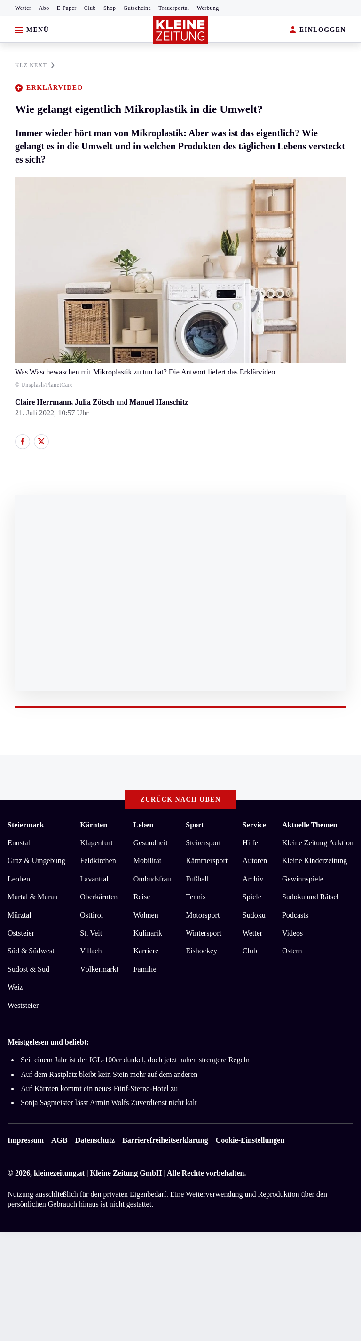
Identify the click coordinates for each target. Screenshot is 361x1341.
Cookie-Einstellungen (250, 1140)
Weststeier (23, 1005)
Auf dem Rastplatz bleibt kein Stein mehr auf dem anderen (109, 1074)
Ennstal (19, 843)
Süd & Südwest (31, 951)
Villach (91, 951)
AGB (59, 1140)
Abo (44, 8)
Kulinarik (147, 933)
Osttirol (91, 915)
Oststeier (21, 933)
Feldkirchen (98, 861)
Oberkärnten (99, 897)
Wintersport (203, 933)
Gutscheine (137, 8)
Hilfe (250, 843)
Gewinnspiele (302, 879)
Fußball (197, 879)
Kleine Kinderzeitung (314, 861)
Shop (109, 8)
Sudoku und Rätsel (310, 897)
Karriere (145, 951)
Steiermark (26, 825)
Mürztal (19, 915)
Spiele (252, 897)
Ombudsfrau (152, 879)
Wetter (23, 8)
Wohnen (145, 915)
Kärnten (93, 825)
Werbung (208, 8)
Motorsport (203, 915)
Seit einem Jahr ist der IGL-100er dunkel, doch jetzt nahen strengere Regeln (135, 1060)
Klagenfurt (96, 843)
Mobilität (147, 861)
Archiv (253, 879)
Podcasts (295, 915)
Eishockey (201, 951)
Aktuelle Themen (309, 825)
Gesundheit (150, 843)
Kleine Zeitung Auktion (317, 843)
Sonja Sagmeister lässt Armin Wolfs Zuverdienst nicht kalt (109, 1103)
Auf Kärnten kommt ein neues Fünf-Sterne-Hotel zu (99, 1088)
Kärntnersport (207, 861)
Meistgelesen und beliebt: (48, 1042)
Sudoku (254, 915)
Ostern (292, 951)
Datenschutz (95, 1140)
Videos (292, 933)
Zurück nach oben (181, 799)
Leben (143, 825)
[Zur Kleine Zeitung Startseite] (180, 30)
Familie (145, 969)
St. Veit (91, 933)
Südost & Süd (28, 969)
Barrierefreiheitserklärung (165, 1140)
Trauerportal (173, 8)
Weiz (15, 987)
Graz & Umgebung (36, 861)
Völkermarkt (99, 969)
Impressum (26, 1140)
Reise (141, 897)
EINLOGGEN (318, 30)
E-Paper (67, 8)
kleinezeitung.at (59, 1173)
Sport (195, 825)
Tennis (195, 897)
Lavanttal (94, 879)
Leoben (19, 879)
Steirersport (203, 843)
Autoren (255, 861)
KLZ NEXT (35, 65)
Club (90, 8)
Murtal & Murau (33, 897)
